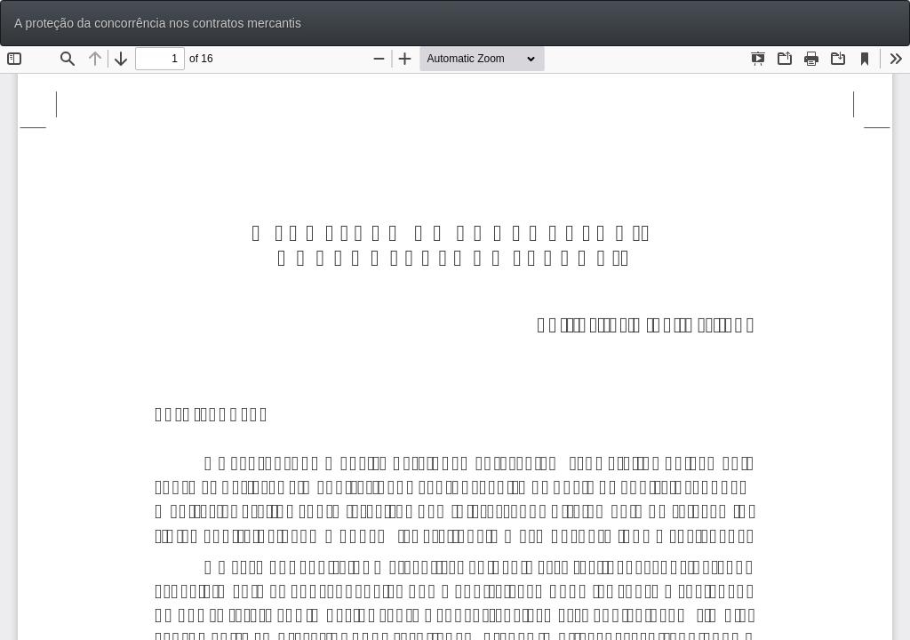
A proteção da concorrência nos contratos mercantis (157, 23)
